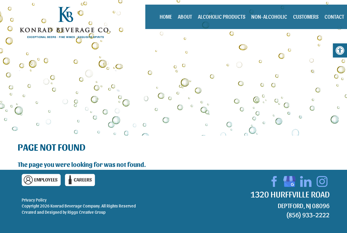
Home (166, 16)
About (185, 16)
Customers (306, 16)
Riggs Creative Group (86, 212)
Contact (334, 16)
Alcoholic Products (221, 16)
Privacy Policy (34, 199)
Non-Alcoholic (269, 16)
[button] (340, 50)
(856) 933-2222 (308, 214)
